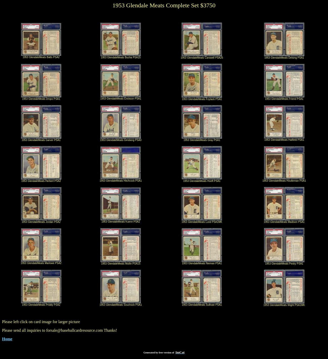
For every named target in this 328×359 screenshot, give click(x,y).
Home (7, 339)
